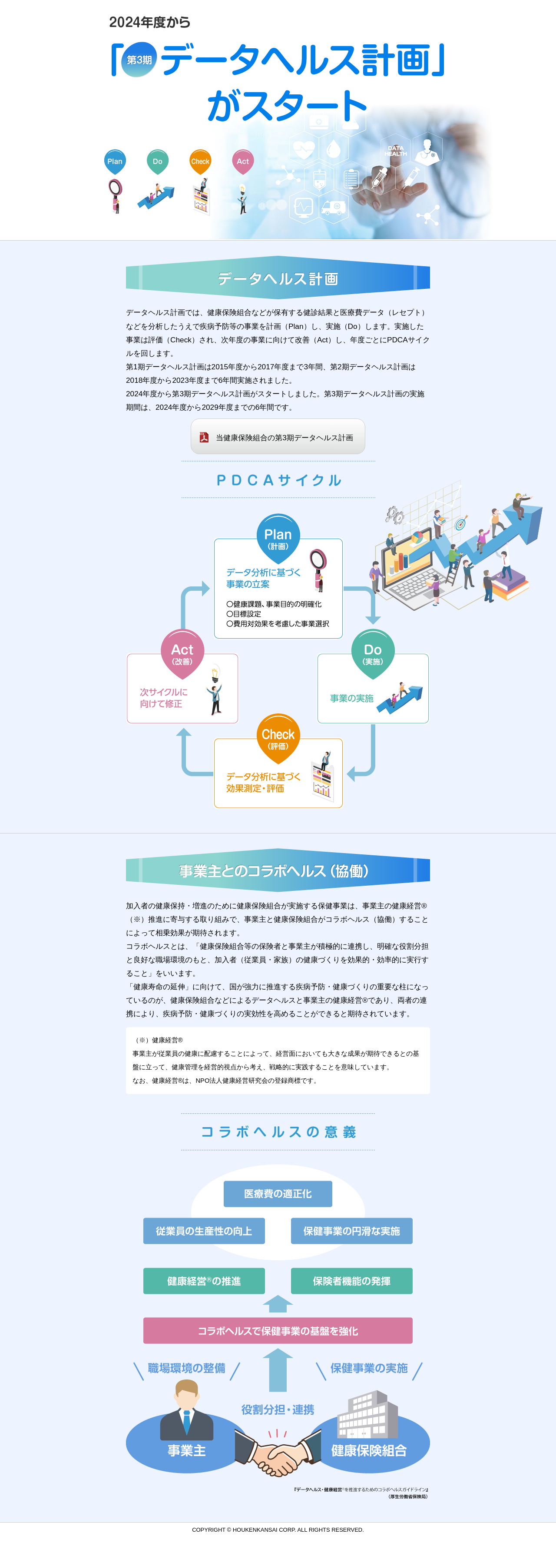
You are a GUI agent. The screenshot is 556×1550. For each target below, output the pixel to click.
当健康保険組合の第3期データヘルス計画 (284, 437)
